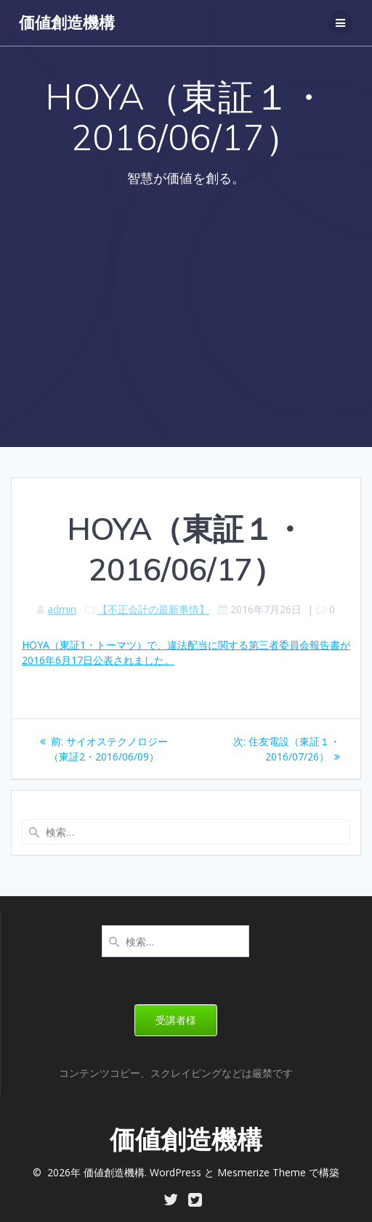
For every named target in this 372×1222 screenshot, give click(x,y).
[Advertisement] (186, 308)
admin (61, 609)
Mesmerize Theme (261, 1172)
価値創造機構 (67, 22)
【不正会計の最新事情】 (153, 609)
